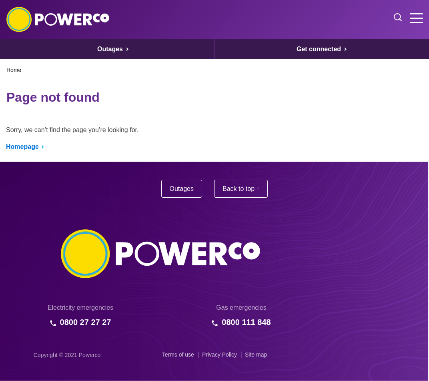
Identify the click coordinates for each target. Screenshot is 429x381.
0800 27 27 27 (85, 322)
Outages (182, 188)
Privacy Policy (219, 354)
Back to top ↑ (241, 188)
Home (13, 70)
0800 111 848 (246, 322)
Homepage (22, 146)
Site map (256, 354)
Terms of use (178, 354)
